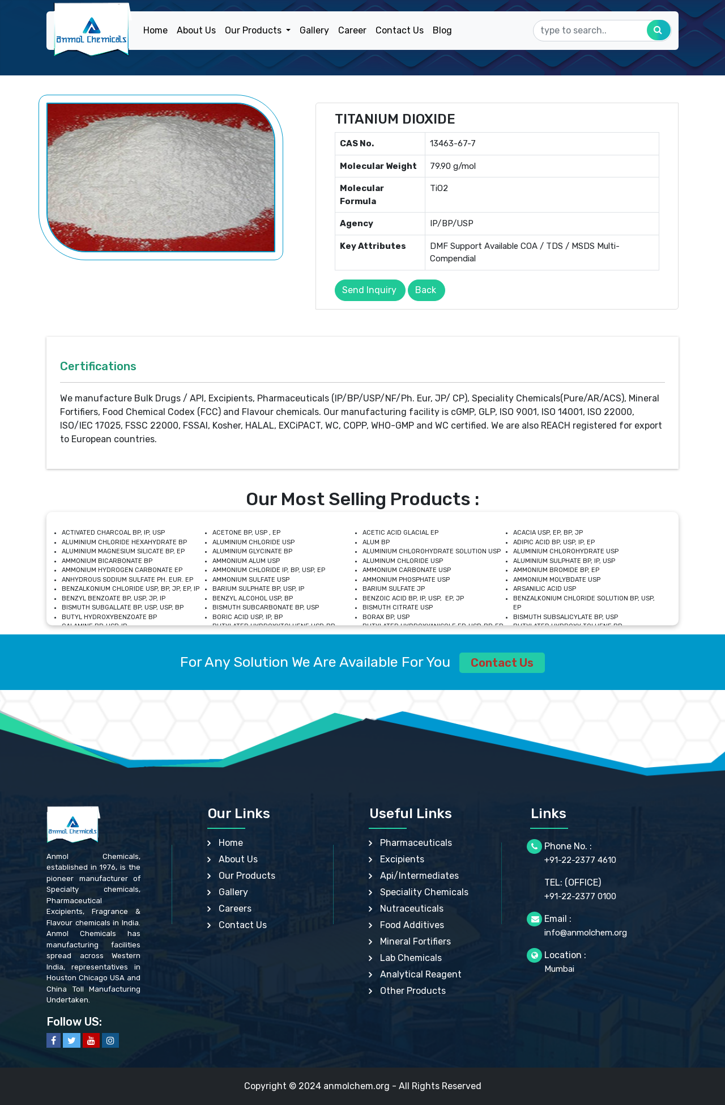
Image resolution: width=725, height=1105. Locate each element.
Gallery (314, 30)
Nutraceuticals (411, 908)
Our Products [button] (254, 30)
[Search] (602, 30)
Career (352, 30)
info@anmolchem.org (585, 933)
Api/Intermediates (419, 875)
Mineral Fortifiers (415, 941)
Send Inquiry (369, 290)
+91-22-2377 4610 (580, 860)
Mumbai (559, 969)
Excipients (402, 859)
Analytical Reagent (421, 974)
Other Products (413, 990)
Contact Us (400, 30)
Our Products (247, 875)
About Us (196, 30)
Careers (235, 908)
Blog (442, 30)
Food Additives (412, 925)
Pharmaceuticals (416, 842)
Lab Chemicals (411, 957)
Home (155, 30)
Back (425, 290)
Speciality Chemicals (424, 892)
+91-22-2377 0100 (580, 896)
